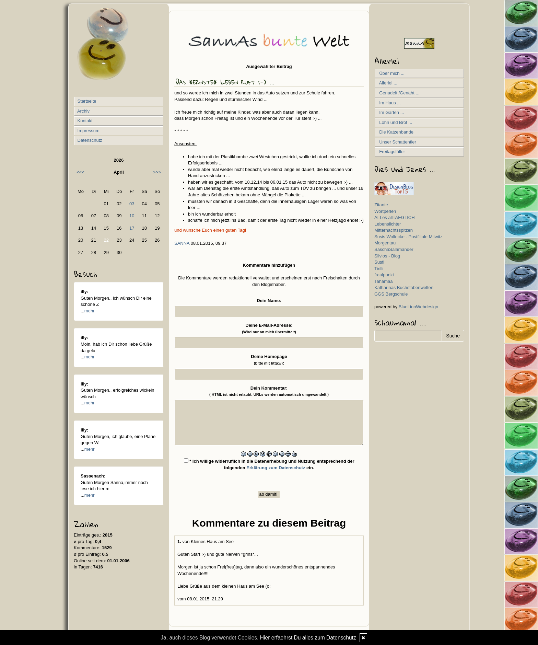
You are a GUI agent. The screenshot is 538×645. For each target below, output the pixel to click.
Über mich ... (391, 73)
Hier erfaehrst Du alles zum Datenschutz (308, 638)
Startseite (86, 101)
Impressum (88, 130)
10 (131, 215)
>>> (157, 172)
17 (131, 228)
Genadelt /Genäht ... (398, 92)
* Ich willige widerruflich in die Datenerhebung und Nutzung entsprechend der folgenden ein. (269, 464)
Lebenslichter (387, 224)
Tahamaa (383, 281)
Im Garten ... (390, 112)
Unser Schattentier (396, 142)
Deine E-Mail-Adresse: (269, 328)
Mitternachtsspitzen (393, 230)
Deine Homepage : (269, 360)
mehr (89, 310)
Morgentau (385, 242)
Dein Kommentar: (269, 391)
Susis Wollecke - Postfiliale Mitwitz (408, 236)
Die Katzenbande (395, 132)
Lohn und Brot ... (394, 122)
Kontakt (84, 120)
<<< (80, 172)
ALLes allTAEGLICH (394, 217)
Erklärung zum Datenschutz (275, 467)
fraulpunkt (384, 274)
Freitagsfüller (391, 151)
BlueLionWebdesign (418, 306)
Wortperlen (385, 211)
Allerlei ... (387, 82)
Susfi (379, 262)
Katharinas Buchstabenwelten (403, 287)
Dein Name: (269, 300)
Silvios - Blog (387, 255)
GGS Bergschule (391, 294)
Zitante (381, 204)
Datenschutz (89, 140)
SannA (181, 243)
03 (131, 203)
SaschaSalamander (393, 249)
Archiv (83, 111)
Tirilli (378, 268)
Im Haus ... (389, 102)
